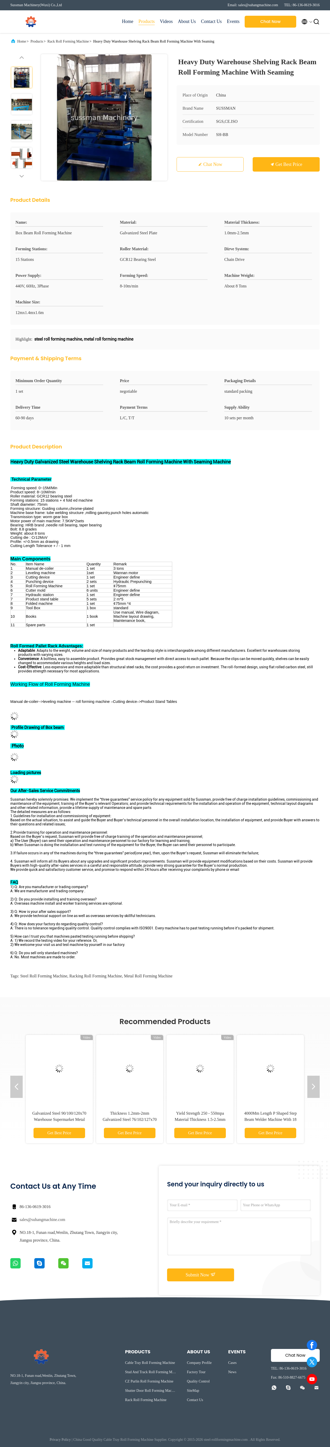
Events (233, 21)
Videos (166, 21)
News (232, 1372)
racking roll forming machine (95, 976)
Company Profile (199, 1363)
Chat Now (270, 22)
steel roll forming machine (43, 976)
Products (146, 21)
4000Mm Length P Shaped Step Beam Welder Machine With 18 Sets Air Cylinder (270, 1119)
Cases (232, 1363)
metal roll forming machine (148, 976)
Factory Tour (196, 1372)
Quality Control (198, 1381)
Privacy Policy (60, 1440)
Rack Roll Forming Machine (68, 41)
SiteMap (193, 1391)
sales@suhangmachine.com (42, 1219)
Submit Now (201, 1274)
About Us (187, 21)
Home (127, 21)
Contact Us (211, 21)
